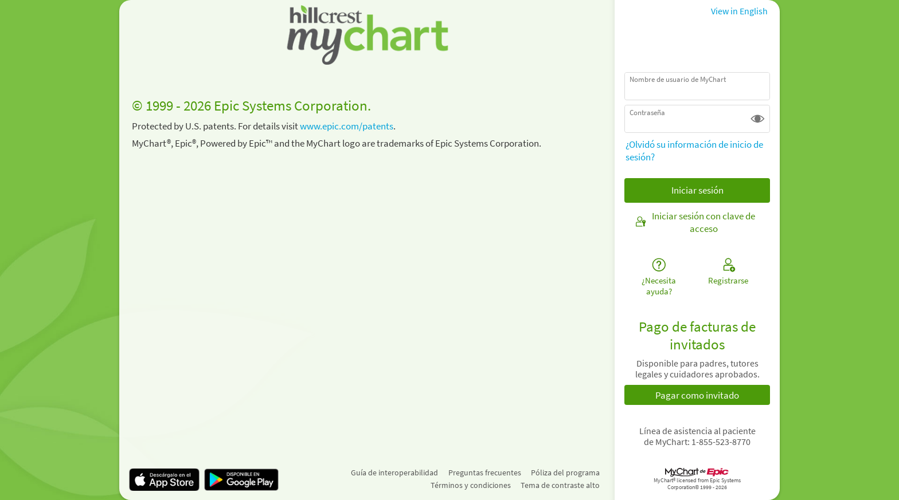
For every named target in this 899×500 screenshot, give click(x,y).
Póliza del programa (565, 472)
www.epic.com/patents (346, 126)
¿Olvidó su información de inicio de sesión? (694, 150)
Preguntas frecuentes (484, 472)
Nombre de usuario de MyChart (678, 79)
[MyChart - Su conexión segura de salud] (366, 35)
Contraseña (647, 112)
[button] (758, 119)
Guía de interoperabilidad (394, 472)
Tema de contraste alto (560, 485)
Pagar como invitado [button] (697, 395)
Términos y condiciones (471, 485)
